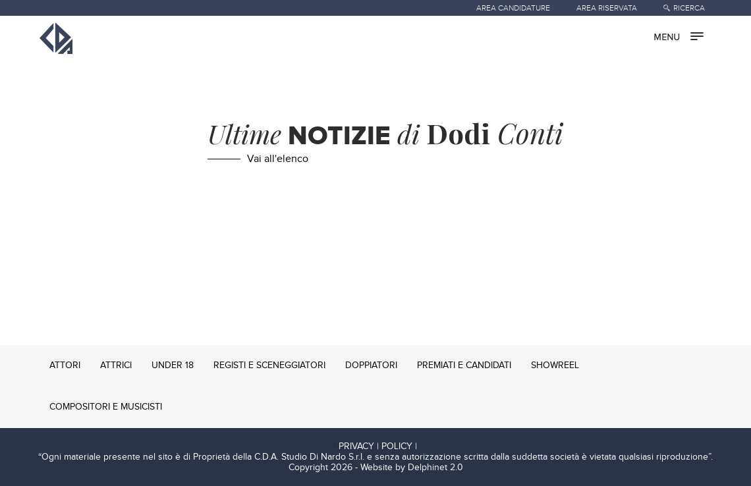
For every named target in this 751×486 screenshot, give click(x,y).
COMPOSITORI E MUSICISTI (105, 407)
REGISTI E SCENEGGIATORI (269, 365)
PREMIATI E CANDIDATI (464, 365)
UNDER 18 (173, 365)
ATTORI (64, 365)
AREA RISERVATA (606, 8)
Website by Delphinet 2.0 (411, 467)
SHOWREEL (555, 365)
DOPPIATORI (371, 365)
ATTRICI (116, 365)
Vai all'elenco (277, 159)
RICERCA (689, 8)
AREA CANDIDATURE (513, 8)
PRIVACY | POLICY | (378, 446)
